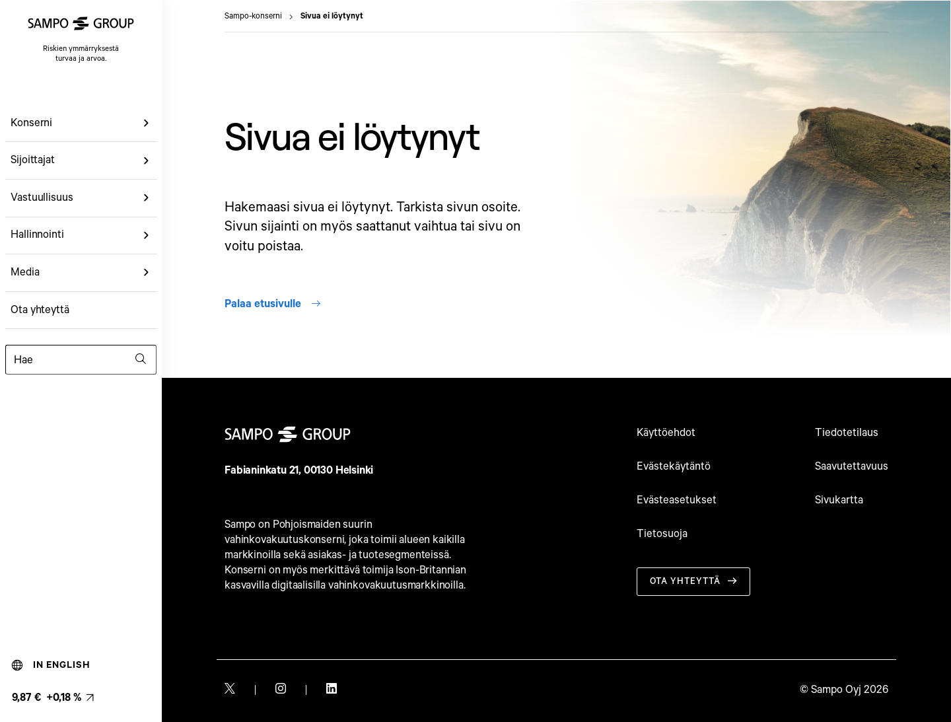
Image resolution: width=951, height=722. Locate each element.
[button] (146, 123)
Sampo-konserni (253, 16)
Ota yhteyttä (40, 310)
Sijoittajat (33, 160)
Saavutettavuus (851, 467)
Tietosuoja (662, 534)
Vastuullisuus (42, 198)
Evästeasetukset (677, 500)
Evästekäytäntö (674, 467)
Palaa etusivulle (272, 304)
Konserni (31, 123)
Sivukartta (839, 500)
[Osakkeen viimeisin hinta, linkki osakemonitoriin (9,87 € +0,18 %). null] (52, 698)
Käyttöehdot (666, 433)
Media (25, 272)
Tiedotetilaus (846, 433)
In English (51, 665)
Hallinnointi (37, 235)
